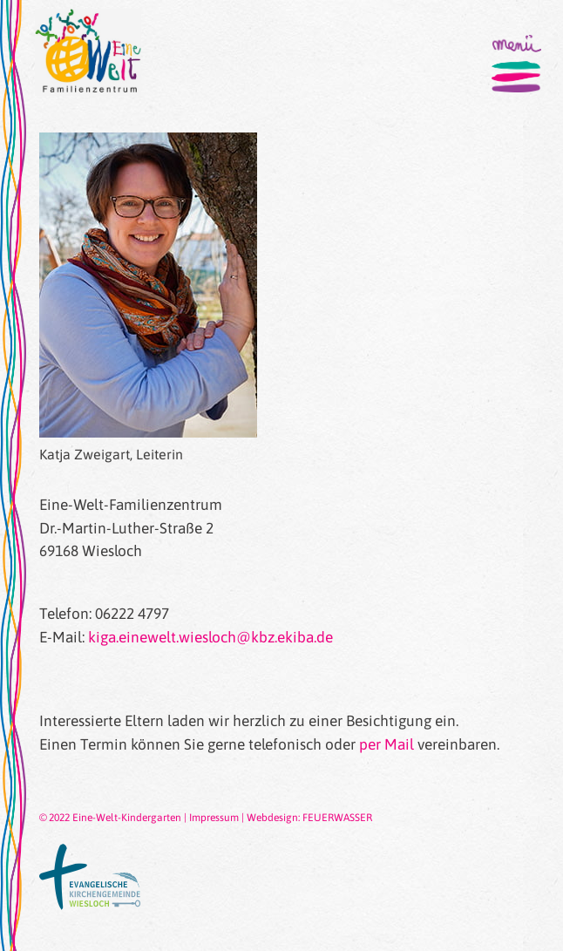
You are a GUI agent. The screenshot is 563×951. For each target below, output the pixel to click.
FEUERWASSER (337, 818)
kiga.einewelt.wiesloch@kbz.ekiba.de (210, 637)
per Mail (386, 744)
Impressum (214, 818)
